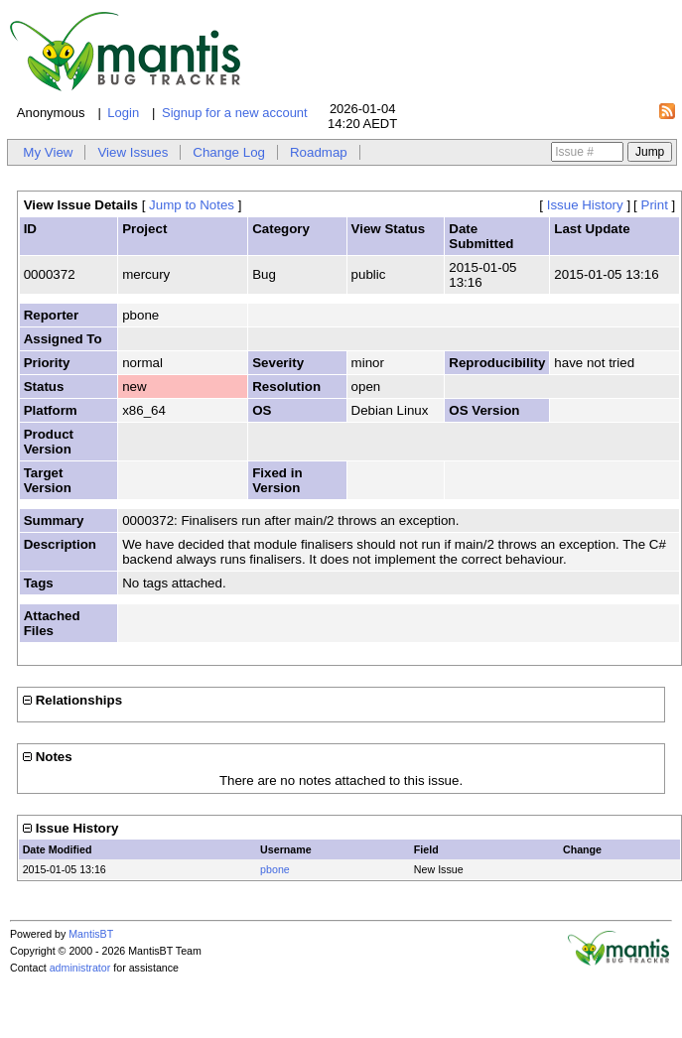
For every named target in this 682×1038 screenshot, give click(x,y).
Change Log (229, 152)
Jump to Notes (191, 204)
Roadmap (318, 152)
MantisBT (90, 934)
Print (654, 204)
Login (123, 112)
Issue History (585, 204)
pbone (275, 869)
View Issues (132, 152)
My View (47, 152)
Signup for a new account (235, 112)
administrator (80, 967)
